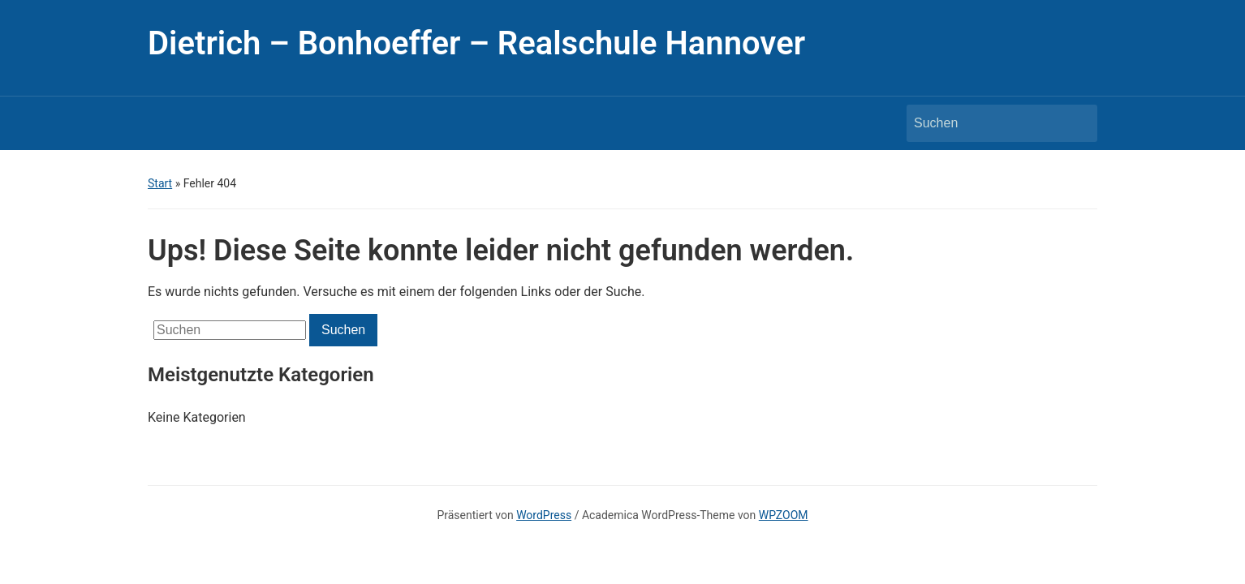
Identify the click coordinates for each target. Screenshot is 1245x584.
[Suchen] (987, 123)
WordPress (543, 515)
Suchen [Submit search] (1077, 123)
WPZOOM (783, 515)
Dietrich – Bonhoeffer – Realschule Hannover (476, 43)
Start (160, 183)
